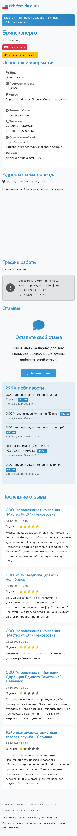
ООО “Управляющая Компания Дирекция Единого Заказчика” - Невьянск (34, 677)
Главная (9, 18)
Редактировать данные (20, 55)
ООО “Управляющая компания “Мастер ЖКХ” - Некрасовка (33, 512)
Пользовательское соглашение (22, 810)
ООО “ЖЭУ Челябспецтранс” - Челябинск (32, 577)
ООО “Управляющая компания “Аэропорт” (35, 427)
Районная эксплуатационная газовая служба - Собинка (31, 735)
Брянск (53, 18)
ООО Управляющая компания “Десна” (32, 413)
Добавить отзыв (38, 373)
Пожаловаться (14, 47)
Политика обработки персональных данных (29, 804)
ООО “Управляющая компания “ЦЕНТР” (33, 465)
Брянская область (31, 18)
